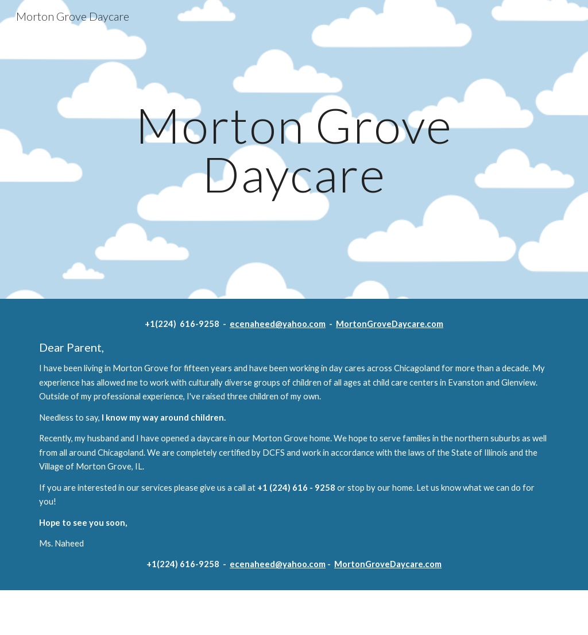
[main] (294, 149)
